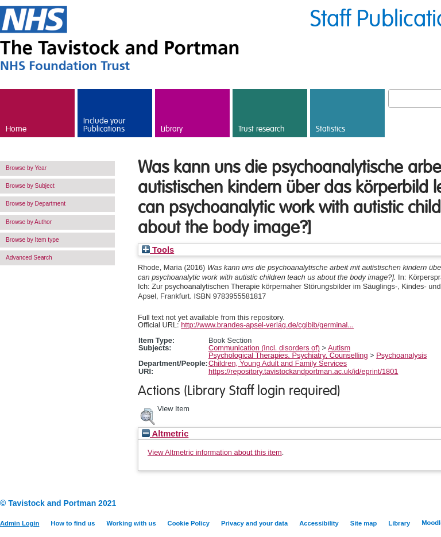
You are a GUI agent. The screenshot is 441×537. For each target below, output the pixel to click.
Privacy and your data (254, 523)
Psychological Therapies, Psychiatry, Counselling (288, 355)
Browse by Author (29, 222)
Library (172, 129)
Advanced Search (29, 257)
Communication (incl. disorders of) (264, 347)
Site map (363, 523)
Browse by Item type (32, 240)
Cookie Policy (189, 523)
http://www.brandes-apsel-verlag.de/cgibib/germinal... (267, 324)
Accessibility (318, 523)
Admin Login (19, 523)
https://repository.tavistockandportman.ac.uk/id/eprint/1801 (303, 371)
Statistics (330, 129)
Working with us (131, 523)
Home (16, 129)
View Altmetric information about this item (215, 452)
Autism (339, 347)
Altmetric (165, 433)
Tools (158, 249)
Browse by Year (26, 168)
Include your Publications (104, 125)
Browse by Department (35, 203)
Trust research (261, 129)
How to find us (73, 523)
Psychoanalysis (401, 355)
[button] (147, 415)
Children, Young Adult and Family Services (277, 363)
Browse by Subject (30, 186)
